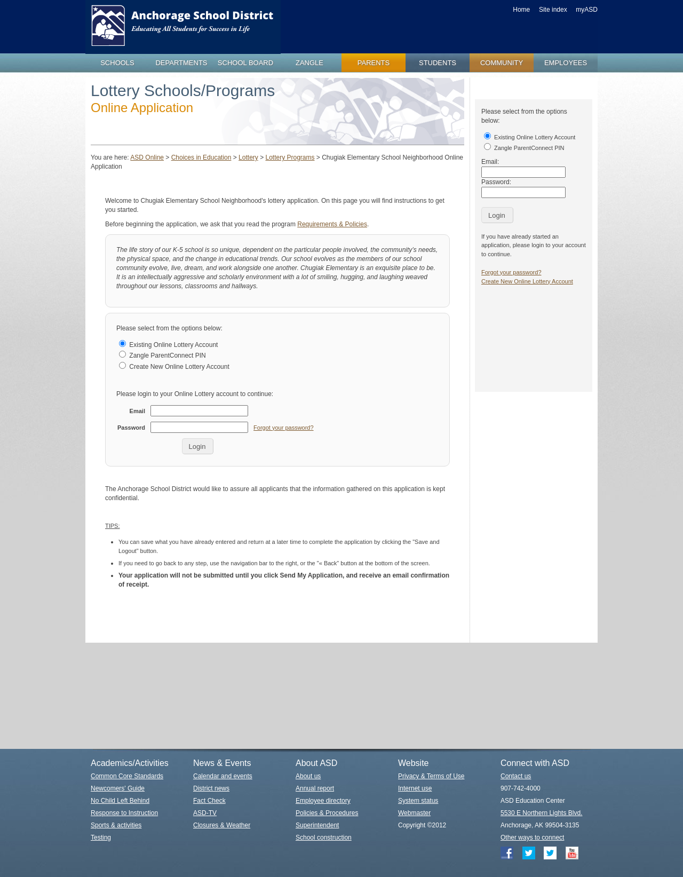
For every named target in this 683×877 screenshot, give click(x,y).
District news (211, 788)
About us (308, 776)
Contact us (516, 776)
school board (245, 63)
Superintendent (317, 825)
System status (418, 800)
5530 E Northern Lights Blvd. (541, 813)
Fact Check (209, 800)
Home (521, 9)
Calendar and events (222, 776)
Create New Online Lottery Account (174, 366)
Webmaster (414, 813)
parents (374, 63)
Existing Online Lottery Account (168, 345)
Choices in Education (201, 157)
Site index (553, 9)
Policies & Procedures (327, 813)
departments (181, 63)
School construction (324, 837)
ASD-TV (205, 813)
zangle (309, 63)
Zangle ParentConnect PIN (162, 355)
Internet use (415, 788)
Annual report (315, 788)
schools (117, 63)
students (437, 63)
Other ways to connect (532, 837)
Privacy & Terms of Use (431, 776)
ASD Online (147, 157)
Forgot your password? (283, 427)
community (501, 63)
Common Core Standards (127, 776)
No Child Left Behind (120, 800)
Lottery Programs (289, 157)
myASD (587, 9)
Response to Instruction (124, 813)
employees (565, 63)
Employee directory (323, 800)
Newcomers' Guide (118, 788)
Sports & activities (116, 825)
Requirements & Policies (332, 224)
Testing (101, 837)
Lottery (248, 157)
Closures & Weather (221, 825)
